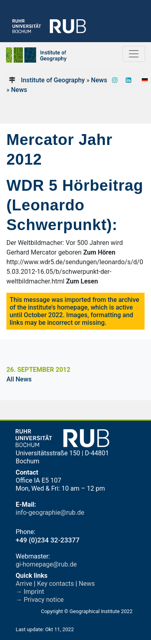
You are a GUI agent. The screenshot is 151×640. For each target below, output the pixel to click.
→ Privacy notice (40, 599)
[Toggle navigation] (133, 54)
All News (19, 379)
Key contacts (55, 583)
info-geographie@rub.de (50, 512)
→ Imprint (30, 591)
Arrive (24, 583)
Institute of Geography (53, 80)
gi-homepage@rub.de (46, 564)
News (99, 80)
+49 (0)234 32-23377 (48, 540)
